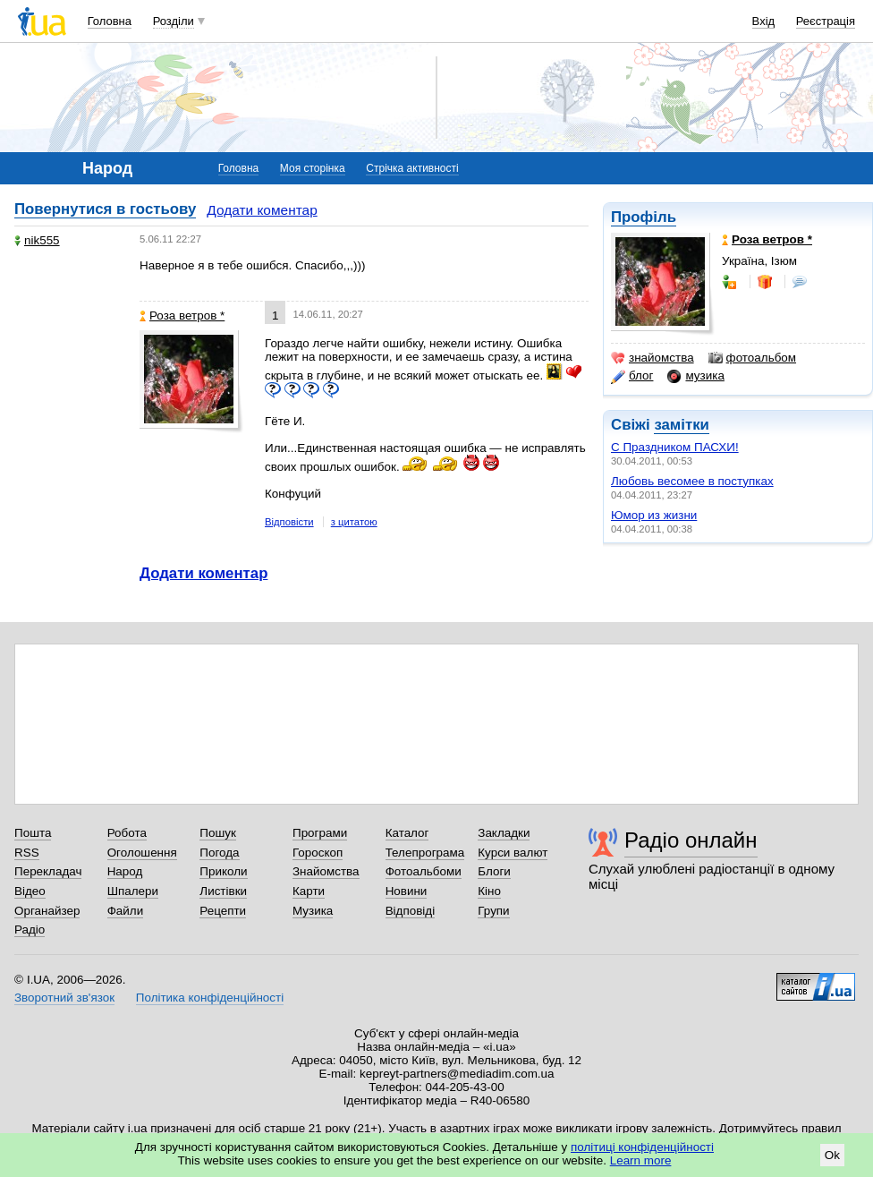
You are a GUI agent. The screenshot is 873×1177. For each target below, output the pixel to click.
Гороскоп (317, 852)
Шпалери (132, 891)
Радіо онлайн (691, 840)
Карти (308, 891)
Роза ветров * (182, 315)
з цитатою (354, 521)
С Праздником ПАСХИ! (675, 447)
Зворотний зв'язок (64, 997)
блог (632, 376)
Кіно (489, 891)
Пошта (32, 833)
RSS (26, 852)
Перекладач (47, 871)
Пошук (217, 833)
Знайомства (326, 871)
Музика (312, 910)
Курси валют (512, 852)
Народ (125, 871)
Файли (125, 910)
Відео (30, 891)
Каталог (407, 833)
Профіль (643, 217)
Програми (319, 833)
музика (695, 376)
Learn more (641, 1160)
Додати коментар (262, 209)
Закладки (504, 833)
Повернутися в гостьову (105, 208)
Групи (493, 910)
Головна (109, 21)
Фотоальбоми (424, 871)
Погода (219, 852)
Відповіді (411, 910)
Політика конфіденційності (210, 997)
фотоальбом (752, 358)
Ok (832, 1155)
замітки (681, 424)
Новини (407, 891)
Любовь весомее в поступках (692, 481)
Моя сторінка (312, 168)
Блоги (494, 871)
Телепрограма (425, 852)
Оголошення (142, 852)
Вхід (764, 21)
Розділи (173, 21)
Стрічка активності (412, 168)
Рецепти (222, 910)
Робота (127, 833)
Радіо (29, 929)
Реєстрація (825, 21)
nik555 (37, 240)
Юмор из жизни (654, 515)
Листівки (223, 891)
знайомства (652, 358)
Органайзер (47, 910)
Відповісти (289, 521)
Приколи (223, 871)
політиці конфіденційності (642, 1147)
